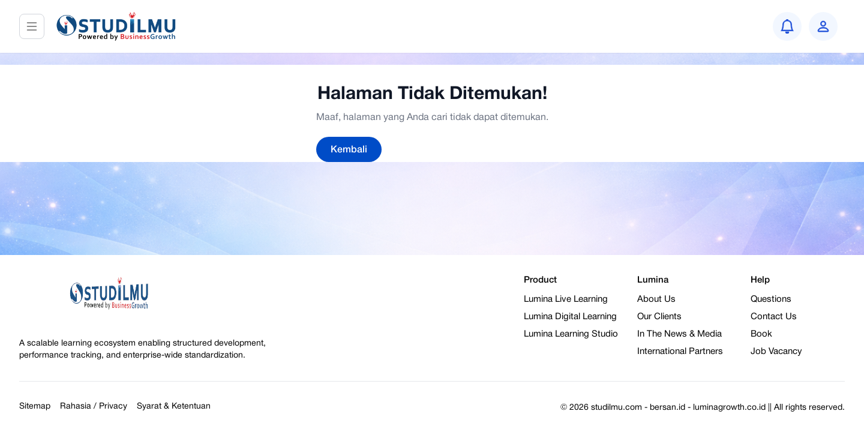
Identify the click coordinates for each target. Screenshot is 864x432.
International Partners (680, 351)
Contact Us (774, 317)
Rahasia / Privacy (93, 406)
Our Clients (659, 317)
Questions (771, 299)
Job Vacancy (776, 351)
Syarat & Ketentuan (174, 406)
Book (761, 334)
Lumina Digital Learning (570, 317)
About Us (656, 299)
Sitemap (34, 406)
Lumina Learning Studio (571, 334)
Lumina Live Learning (566, 299)
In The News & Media (679, 334)
